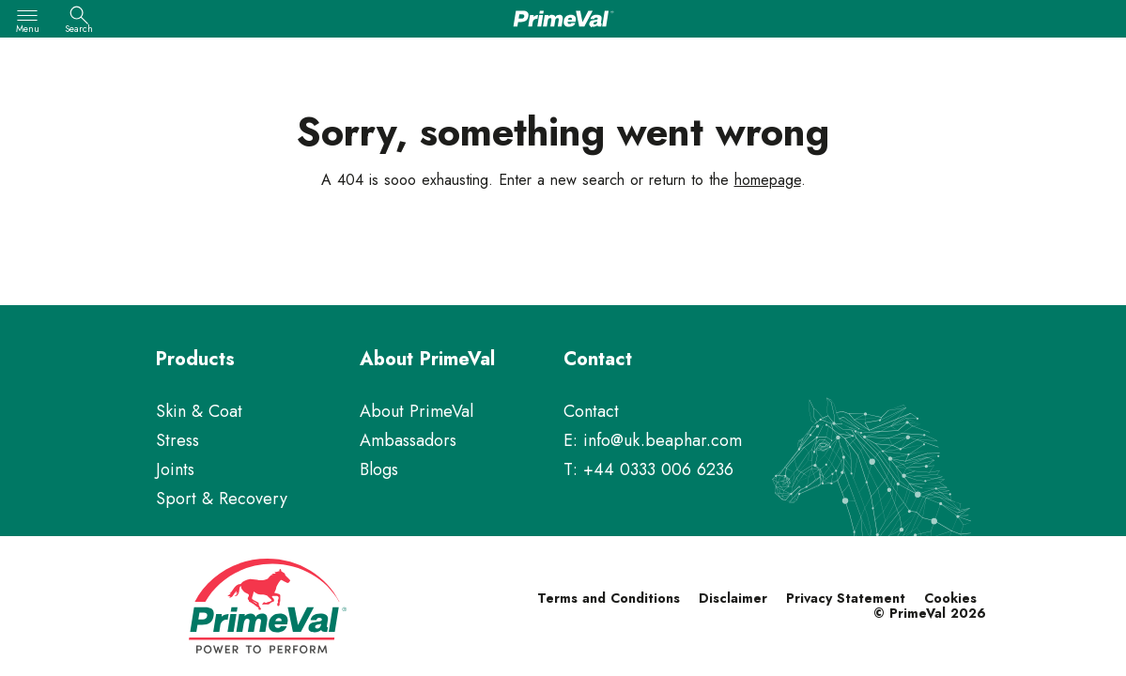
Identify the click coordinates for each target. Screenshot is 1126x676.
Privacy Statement (845, 598)
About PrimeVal (416, 411)
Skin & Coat (199, 411)
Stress (177, 440)
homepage (767, 180)
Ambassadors (408, 440)
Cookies (950, 598)
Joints (175, 469)
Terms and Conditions (608, 598)
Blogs (379, 469)
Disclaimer (733, 598)
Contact (591, 411)
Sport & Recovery (221, 498)
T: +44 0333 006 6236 (648, 469)
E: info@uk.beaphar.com (652, 440)
